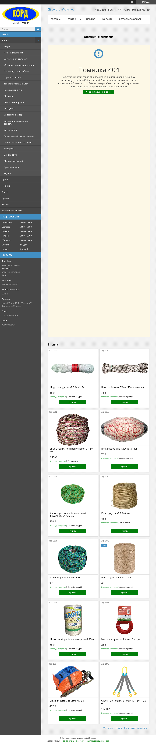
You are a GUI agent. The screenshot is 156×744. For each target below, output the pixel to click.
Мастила (8, 96)
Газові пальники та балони (18, 142)
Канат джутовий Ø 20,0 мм (115, 513)
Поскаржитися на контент (73, 741)
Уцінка (7, 173)
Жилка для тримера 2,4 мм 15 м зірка (121, 639)
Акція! (7, 46)
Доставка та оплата (12, 210)
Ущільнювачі (10, 130)
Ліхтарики (9, 148)
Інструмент (9, 108)
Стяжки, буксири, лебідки (16, 71)
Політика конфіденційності (98, 741)
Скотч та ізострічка (14, 102)
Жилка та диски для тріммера (19, 65)
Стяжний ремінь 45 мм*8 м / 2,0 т (68, 700)
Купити (72, 402)
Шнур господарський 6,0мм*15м (67, 387)
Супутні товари (12, 167)
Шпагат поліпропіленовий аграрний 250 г (72, 639)
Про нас (6, 198)
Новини (6, 185)
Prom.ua (92, 738)
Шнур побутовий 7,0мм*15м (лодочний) (123, 387)
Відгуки (5, 204)
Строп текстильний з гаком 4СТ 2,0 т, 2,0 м (123, 702)
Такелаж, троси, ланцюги (16, 83)
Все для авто (10, 154)
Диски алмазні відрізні (100, 91)
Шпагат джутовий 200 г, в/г (116, 577)
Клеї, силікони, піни (13, 89)
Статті (5, 192)
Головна (55, 19)
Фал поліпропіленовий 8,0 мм (65, 577)
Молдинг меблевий (13, 161)
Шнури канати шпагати (16, 58)
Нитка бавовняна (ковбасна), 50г (119, 448)
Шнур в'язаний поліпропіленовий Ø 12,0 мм (71, 450)
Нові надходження (13, 52)
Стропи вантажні (12, 77)
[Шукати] (38, 29)
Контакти (107, 19)
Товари (5, 40)
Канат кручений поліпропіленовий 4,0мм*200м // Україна (68, 514)
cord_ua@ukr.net (10, 315)
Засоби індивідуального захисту (16, 122)
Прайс (5, 179)
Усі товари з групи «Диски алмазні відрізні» (125, 728)
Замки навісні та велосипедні (19, 136)
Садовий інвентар (13, 114)
